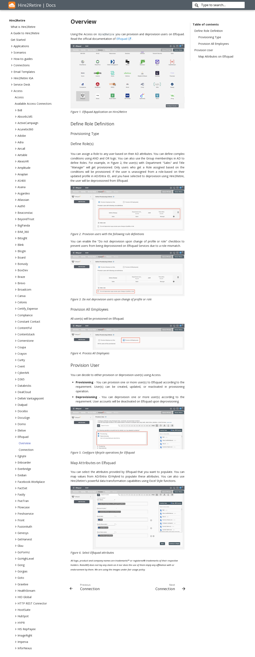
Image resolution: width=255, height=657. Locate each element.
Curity (20, 360)
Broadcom (23, 289)
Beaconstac (24, 213)
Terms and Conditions (83, 633)
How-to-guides (22, 59)
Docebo (21, 411)
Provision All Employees (213, 44)
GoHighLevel (24, 558)
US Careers (187, 618)
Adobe (20, 136)
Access (17, 91)
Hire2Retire (17, 20)
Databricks (23, 386)
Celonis (21, 302)
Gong (20, 565)
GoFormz (22, 552)
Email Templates (23, 72)
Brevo (20, 283)
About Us (75, 612)
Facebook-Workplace (30, 482)
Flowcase (22, 507)
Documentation (79, 638)
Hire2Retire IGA (22, 78)
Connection (26, 450)
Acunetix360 (24, 129)
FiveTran (22, 501)
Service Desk (20, 84)
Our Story (186, 628)
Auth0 (20, 206)
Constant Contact (27, 321)
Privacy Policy (77, 623)
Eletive (20, 430)
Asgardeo (22, 193)
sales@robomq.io (24, 619)
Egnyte (20, 456)
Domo (20, 424)
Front (20, 520)
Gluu (19, 546)
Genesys (21, 533)
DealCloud (23, 392)
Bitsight (21, 238)
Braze (20, 277)
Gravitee (21, 584)
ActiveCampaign (26, 123)
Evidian (20, 475)
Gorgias (21, 571)
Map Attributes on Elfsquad (215, 56)
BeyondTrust (24, 219)
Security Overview (80, 628)
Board (20, 257)
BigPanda (22, 225)
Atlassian (22, 200)
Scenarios (18, 52)
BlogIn (20, 251)
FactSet (21, 488)
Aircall (20, 148)
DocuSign (22, 418)
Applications (20, 46)
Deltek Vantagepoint (29, 398)
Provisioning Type (209, 37)
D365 (20, 379)
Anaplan (21, 174)
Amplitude (22, 168)
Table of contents (206, 24)
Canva (20, 296)
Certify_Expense (26, 308)
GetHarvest (23, 539)
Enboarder (23, 462)
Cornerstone (24, 341)
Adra (19, 142)
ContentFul (23, 328)
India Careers (188, 623)
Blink (19, 245)
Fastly (20, 494)
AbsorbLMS (23, 116)
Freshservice (24, 513)
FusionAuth (23, 526)
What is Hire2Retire (23, 27)
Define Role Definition (208, 31)
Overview (25, 443)
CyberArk (22, 373)
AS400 (20, 181)
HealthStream (25, 591)
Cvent (20, 366)
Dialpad (21, 405)
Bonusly (21, 264)
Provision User (203, 50)
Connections (20, 65)
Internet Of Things (132, 623)
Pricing (125, 633)
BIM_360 (22, 232)
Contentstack (25, 334)
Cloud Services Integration (137, 618)
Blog (72, 618)
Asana (20, 187)
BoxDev (21, 270)
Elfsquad (21, 437)
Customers (187, 633)
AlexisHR (22, 161)
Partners (185, 638)
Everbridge (23, 469)
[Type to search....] (221, 5)
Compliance (24, 315)
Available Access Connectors (33, 103)
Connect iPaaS (130, 628)
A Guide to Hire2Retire (25, 33)
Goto (19, 578)
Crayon (21, 353)
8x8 (18, 110)
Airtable (21, 155)
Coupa (20, 347)
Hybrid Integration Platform (138, 612)
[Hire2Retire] (11, 5)
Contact (185, 612)
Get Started (18, 40)
